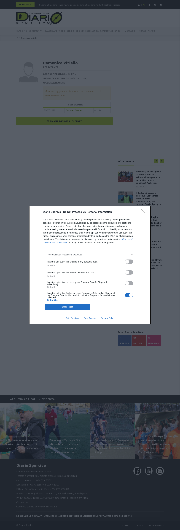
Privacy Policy (107, 318)
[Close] (144, 212)
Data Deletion (72, 318)
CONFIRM (67, 307)
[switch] (129, 262)
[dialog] (90, 265)
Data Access (90, 318)
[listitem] (90, 254)
